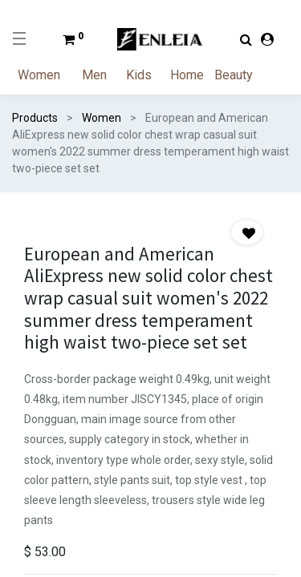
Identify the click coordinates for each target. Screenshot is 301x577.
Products (35, 117)
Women (101, 117)
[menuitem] (48, 75)
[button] (246, 232)
